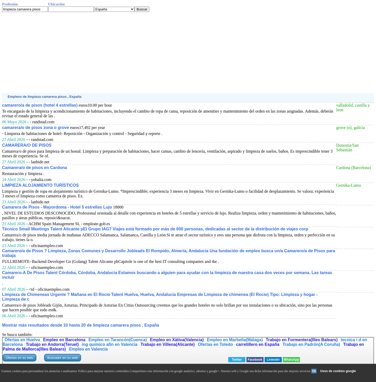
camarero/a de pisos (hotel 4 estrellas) (40, 105)
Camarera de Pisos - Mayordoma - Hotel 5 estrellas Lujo (57, 207)
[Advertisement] (158, 52)
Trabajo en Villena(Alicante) (167, 344)
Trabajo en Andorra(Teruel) (52, 344)
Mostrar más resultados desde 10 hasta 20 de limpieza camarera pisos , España (80, 325)
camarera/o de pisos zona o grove (35, 127)
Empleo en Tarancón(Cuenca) (118, 340)
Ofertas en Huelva (22, 340)
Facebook (255, 359)
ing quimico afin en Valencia (109, 344)
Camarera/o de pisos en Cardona (34, 167)
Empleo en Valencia (88, 349)
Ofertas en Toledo (215, 344)
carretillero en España (257, 344)
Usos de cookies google (338, 371)
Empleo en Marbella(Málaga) (235, 340)
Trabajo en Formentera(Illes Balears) (302, 340)
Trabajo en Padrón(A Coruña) (311, 344)
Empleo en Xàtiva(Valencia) (177, 340)
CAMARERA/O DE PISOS (26, 145)
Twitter (237, 359)
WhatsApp (291, 359)
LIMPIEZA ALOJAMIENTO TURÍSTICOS (40, 185)
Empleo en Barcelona (64, 340)
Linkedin (273, 359)
